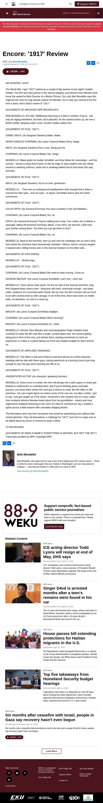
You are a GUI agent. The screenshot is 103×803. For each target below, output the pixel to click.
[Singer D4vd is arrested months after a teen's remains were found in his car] (23, 593)
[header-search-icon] (70, 4)
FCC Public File (44, 777)
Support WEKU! (88, 4)
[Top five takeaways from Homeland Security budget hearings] (23, 679)
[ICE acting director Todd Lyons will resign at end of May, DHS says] (23, 552)
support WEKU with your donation (59, 520)
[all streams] (99, 13)
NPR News (47, 544)
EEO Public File (65, 769)
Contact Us (63, 781)
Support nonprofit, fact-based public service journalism (67, 508)
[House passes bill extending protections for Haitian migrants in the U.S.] (23, 638)
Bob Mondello (20, 61)
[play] (7, 13)
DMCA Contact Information (86, 775)
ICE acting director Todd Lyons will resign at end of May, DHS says (68, 552)
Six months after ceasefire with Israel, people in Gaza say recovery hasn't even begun (49, 717)
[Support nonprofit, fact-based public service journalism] (21, 516)
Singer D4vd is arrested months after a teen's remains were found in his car (67, 595)
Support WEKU (65, 775)
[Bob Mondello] (8, 458)
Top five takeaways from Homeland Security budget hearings (68, 679)
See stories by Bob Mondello (32, 471)
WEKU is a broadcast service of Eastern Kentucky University (47, 770)
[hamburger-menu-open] (6, 4)
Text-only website (87, 769)
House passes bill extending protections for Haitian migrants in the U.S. (69, 638)
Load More (51, 751)
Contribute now (54, 526)
